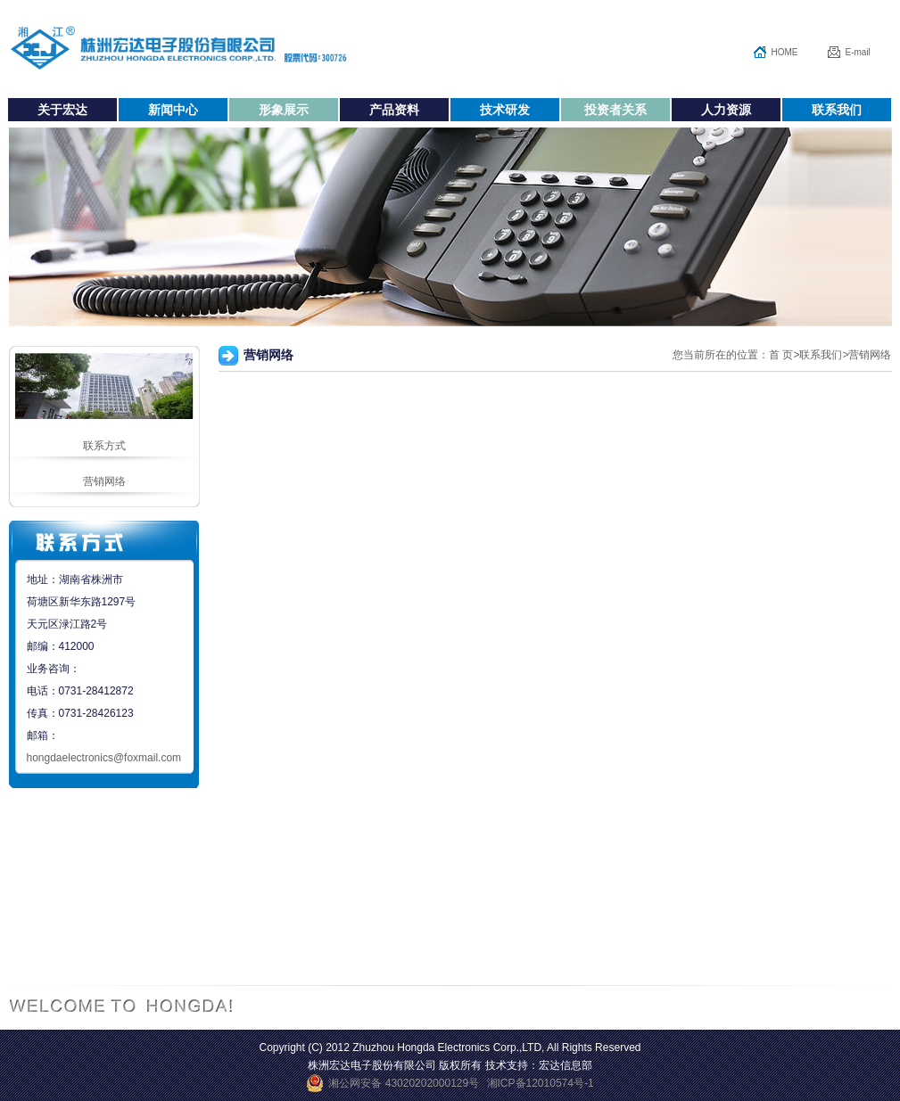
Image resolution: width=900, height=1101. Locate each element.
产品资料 (394, 110)
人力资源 (726, 110)
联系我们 (837, 110)
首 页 (781, 355)
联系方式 (104, 446)
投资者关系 (615, 110)
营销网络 (104, 481)
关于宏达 (62, 110)
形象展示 (284, 110)
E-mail (858, 52)
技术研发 (505, 110)
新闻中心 (173, 110)
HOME (785, 52)
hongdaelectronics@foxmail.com (104, 758)
